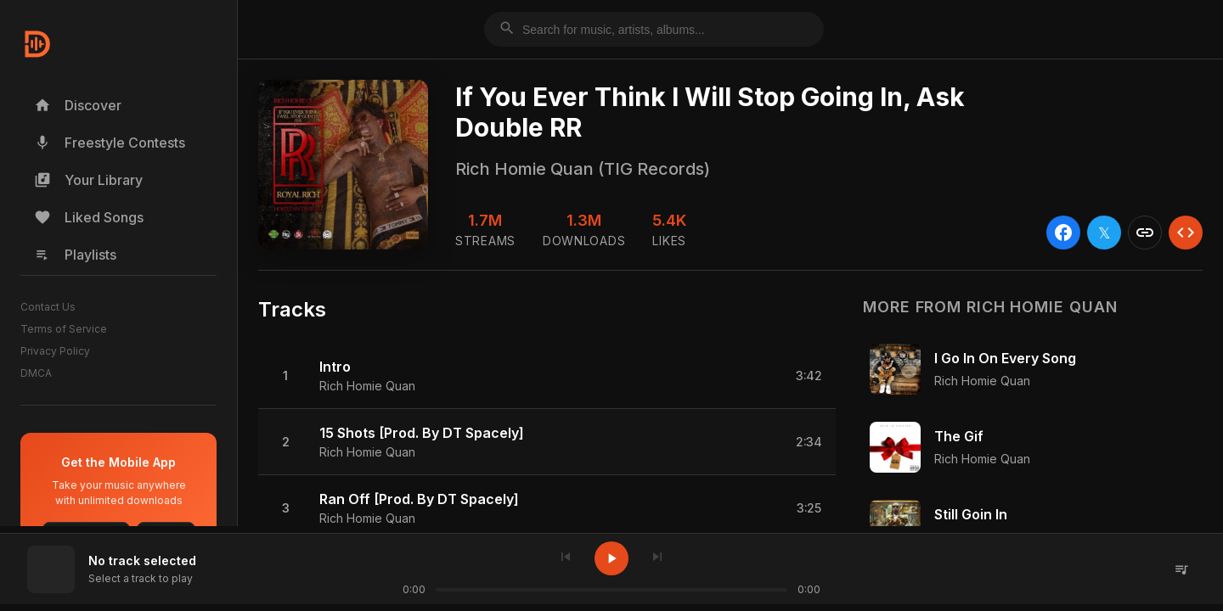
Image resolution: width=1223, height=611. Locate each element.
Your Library (88, 179)
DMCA (36, 373)
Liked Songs (89, 217)
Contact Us (48, 306)
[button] (547, 376)
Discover (77, 105)
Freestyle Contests (109, 142)
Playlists (75, 254)
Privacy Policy (55, 351)
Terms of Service (63, 328)
